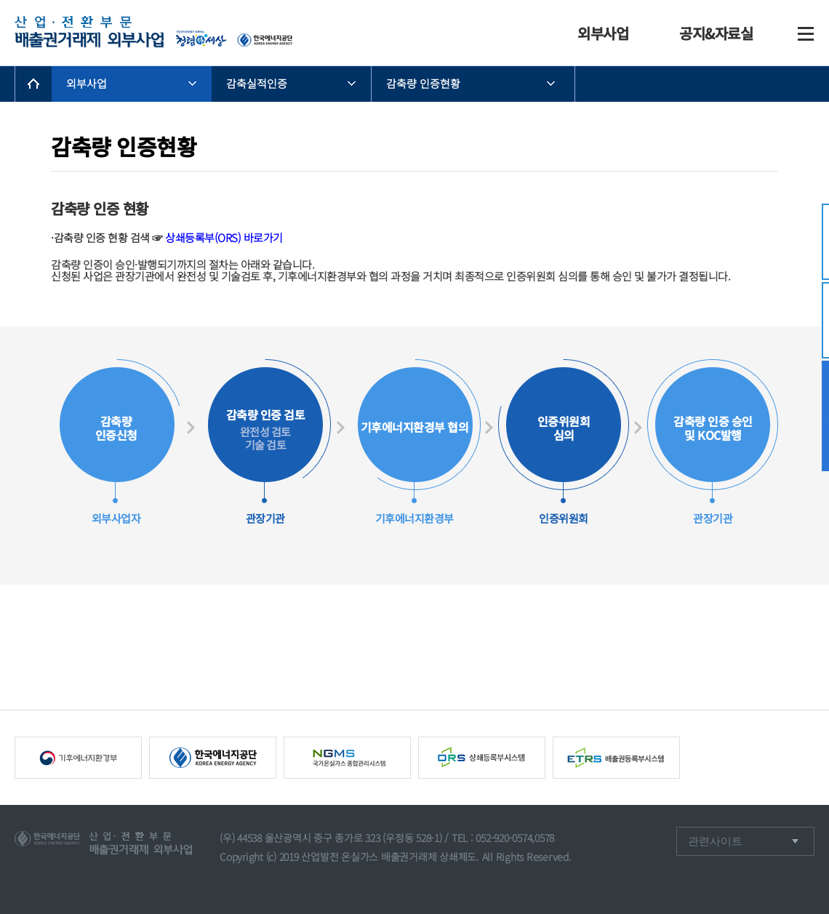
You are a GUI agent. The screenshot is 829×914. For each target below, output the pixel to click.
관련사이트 (716, 841)
